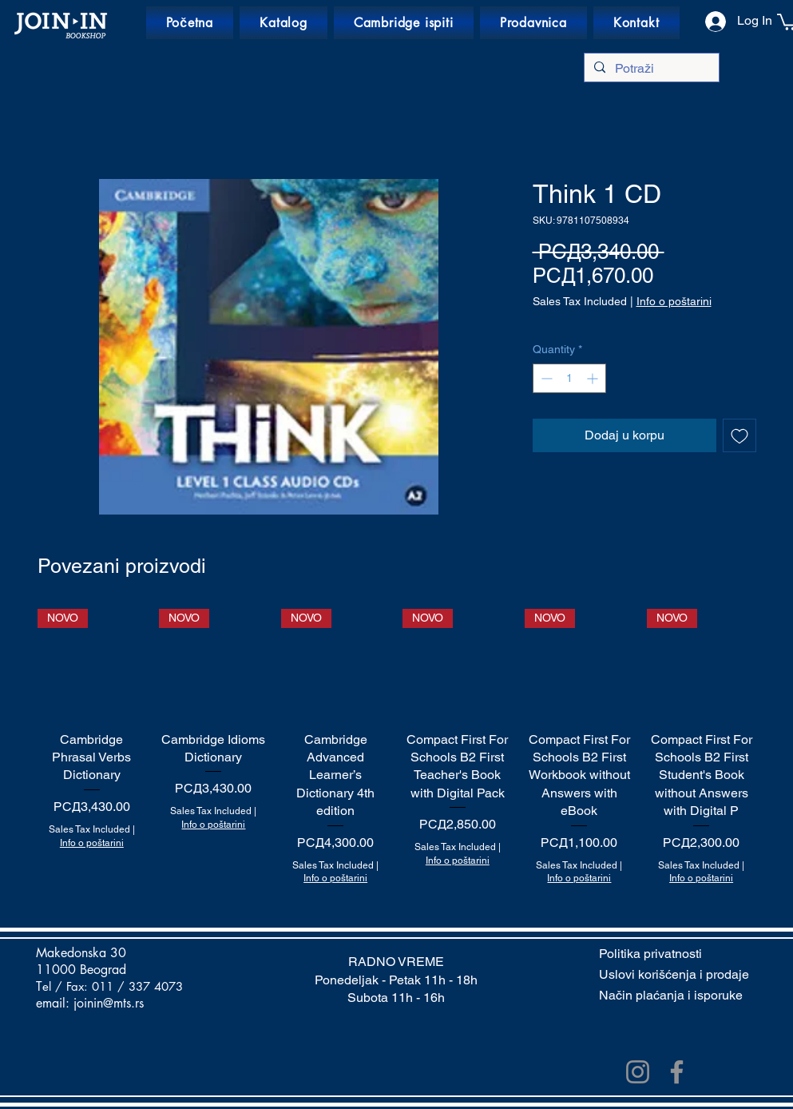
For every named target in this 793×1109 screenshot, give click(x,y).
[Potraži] (650, 69)
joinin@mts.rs (108, 1003)
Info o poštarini (674, 301)
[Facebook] (676, 1071)
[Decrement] (545, 378)
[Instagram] (637, 1071)
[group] (397, 747)
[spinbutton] (569, 378)
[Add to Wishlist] (739, 435)
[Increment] (594, 378)
